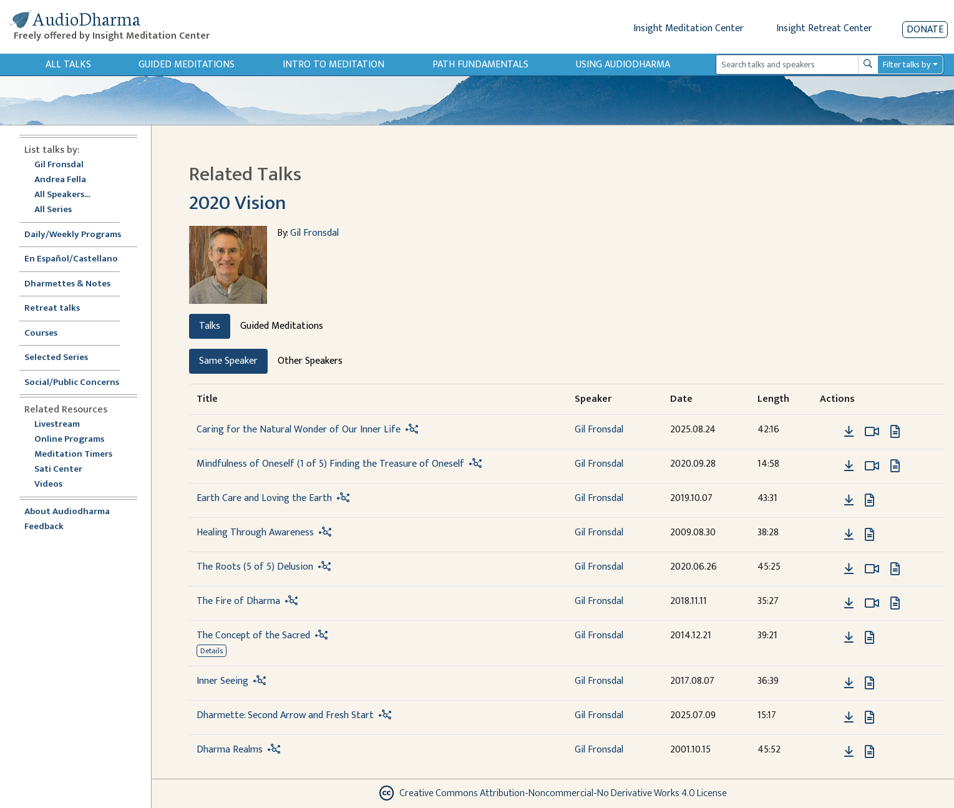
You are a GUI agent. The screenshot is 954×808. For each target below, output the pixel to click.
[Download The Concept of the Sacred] (849, 637)
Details (211, 651)
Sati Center (58, 469)
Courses (40, 333)
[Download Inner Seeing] (849, 683)
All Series (53, 210)
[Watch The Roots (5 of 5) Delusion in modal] (871, 569)
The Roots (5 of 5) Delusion (255, 566)
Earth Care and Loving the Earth (264, 498)
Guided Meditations (187, 64)
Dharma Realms (230, 749)
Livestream (57, 424)
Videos (54, 484)
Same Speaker (228, 361)
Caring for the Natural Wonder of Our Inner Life (299, 429)
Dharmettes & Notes (67, 284)
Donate (925, 29)
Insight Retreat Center (824, 28)
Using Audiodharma (623, 64)
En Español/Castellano (71, 259)
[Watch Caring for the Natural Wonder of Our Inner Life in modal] (871, 432)
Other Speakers (310, 361)
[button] (830, 430)
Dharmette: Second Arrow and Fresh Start (285, 715)
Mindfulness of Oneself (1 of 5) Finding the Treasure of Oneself (330, 463)
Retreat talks (52, 308)
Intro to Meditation (333, 64)
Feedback (44, 527)
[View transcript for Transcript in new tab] (895, 430)
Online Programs (69, 439)
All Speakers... (62, 195)
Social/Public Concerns (71, 383)
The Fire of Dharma (238, 601)
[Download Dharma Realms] (849, 751)
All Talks (68, 64)
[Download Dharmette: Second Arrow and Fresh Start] (849, 717)
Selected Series (63, 358)
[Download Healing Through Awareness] (849, 534)
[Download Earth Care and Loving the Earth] (849, 500)
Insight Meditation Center (688, 28)
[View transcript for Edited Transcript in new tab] (895, 465)
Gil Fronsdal (59, 165)
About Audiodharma (67, 512)
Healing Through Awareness (255, 532)
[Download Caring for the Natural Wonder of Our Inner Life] (849, 431)
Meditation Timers (73, 454)
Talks (209, 326)
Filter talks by (906, 64)
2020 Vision (237, 203)
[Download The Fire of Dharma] (849, 603)
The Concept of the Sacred (253, 635)
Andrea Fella (60, 180)
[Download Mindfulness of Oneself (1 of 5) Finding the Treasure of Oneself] (849, 466)
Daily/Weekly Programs (79, 235)
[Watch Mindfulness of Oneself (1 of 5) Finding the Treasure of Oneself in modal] (871, 466)
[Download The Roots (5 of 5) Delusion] (849, 569)
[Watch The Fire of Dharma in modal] (871, 603)
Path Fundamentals (480, 64)
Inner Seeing (222, 681)
